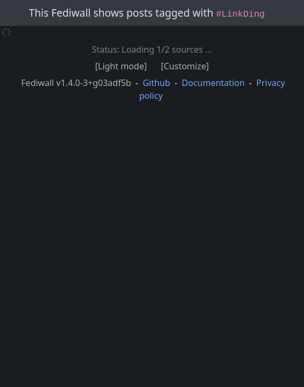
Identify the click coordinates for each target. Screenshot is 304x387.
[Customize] (185, 66)
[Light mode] (121, 66)
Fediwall (76, 83)
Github (156, 83)
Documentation (213, 83)
